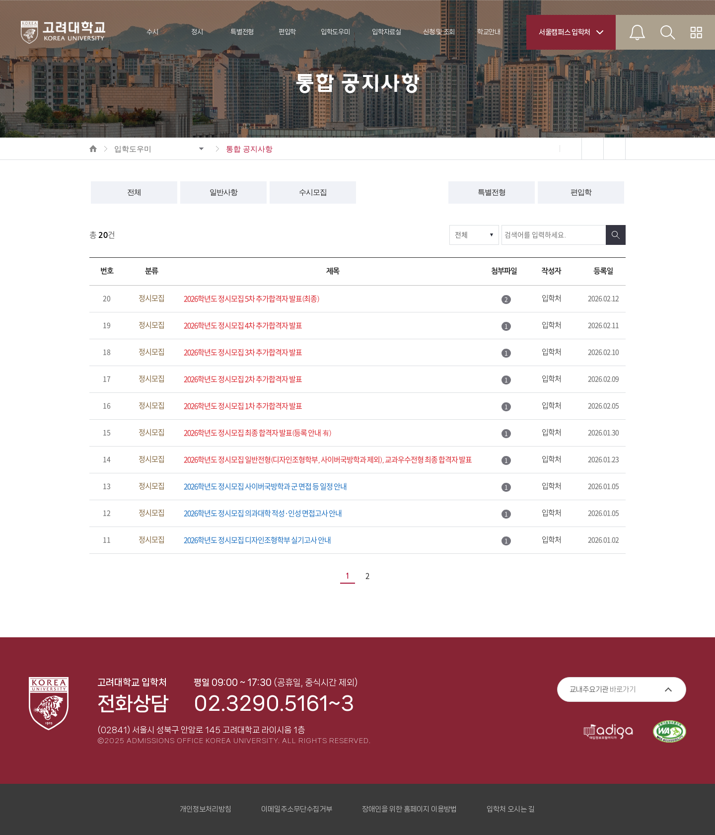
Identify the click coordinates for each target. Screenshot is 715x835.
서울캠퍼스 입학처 (564, 32)
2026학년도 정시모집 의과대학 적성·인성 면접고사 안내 (263, 513)
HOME (93, 148)
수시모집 (313, 192)
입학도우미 (132, 149)
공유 (614, 148)
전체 (134, 192)
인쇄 (592, 148)
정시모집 (402, 192)
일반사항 (223, 192)
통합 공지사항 (249, 149)
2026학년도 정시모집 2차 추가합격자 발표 (243, 379)
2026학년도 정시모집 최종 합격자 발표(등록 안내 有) (257, 433)
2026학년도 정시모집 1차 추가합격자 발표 (243, 406)
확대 (570, 148)
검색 (616, 235)
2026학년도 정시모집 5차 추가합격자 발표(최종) (251, 299)
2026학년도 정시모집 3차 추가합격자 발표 (243, 352)
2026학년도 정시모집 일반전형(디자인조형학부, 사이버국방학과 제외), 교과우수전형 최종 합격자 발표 (328, 459)
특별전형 (491, 192)
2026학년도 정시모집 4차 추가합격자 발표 (243, 325)
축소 (549, 148)
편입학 (581, 192)
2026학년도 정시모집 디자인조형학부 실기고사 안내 (257, 540)
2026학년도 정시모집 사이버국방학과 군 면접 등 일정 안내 (265, 486)
